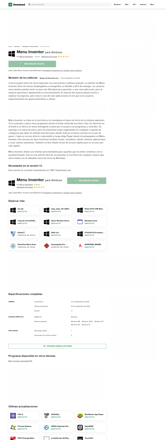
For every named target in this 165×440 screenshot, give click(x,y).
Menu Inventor (39, 51)
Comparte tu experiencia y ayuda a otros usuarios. (62, 70)
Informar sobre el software (57, 346)
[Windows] (17, 46)
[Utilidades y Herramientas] (30, 46)
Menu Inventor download (18, 361)
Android (143, 4)
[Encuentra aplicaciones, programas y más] (69, 4)
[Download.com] (16, 4)
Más (152, 4)
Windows (117, 4)
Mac (126, 4)
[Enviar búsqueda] (29, 4)
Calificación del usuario (55, 56)
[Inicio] (10, 46)
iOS (134, 4)
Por (25, 57)
